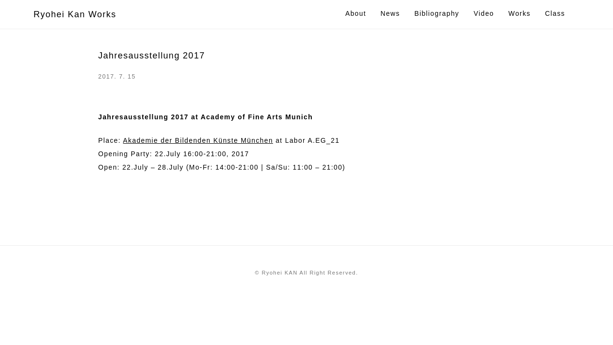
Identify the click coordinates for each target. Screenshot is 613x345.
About (355, 13)
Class (555, 13)
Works (520, 13)
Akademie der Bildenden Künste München (198, 140)
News (390, 13)
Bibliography (436, 13)
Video (484, 13)
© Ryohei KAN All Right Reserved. (306, 273)
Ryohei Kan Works (75, 14)
